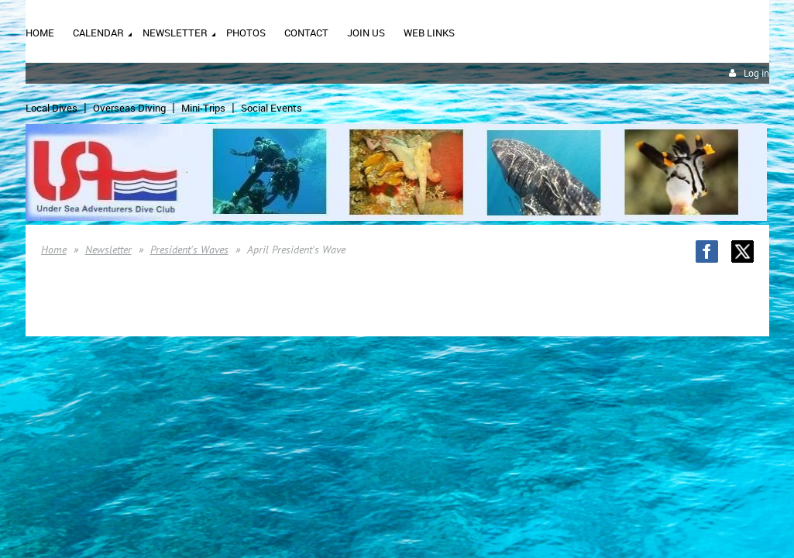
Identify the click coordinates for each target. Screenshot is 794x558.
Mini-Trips (203, 108)
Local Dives (51, 108)
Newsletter (108, 250)
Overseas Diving (129, 108)
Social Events (271, 108)
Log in (756, 73)
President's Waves (189, 250)
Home (54, 250)
